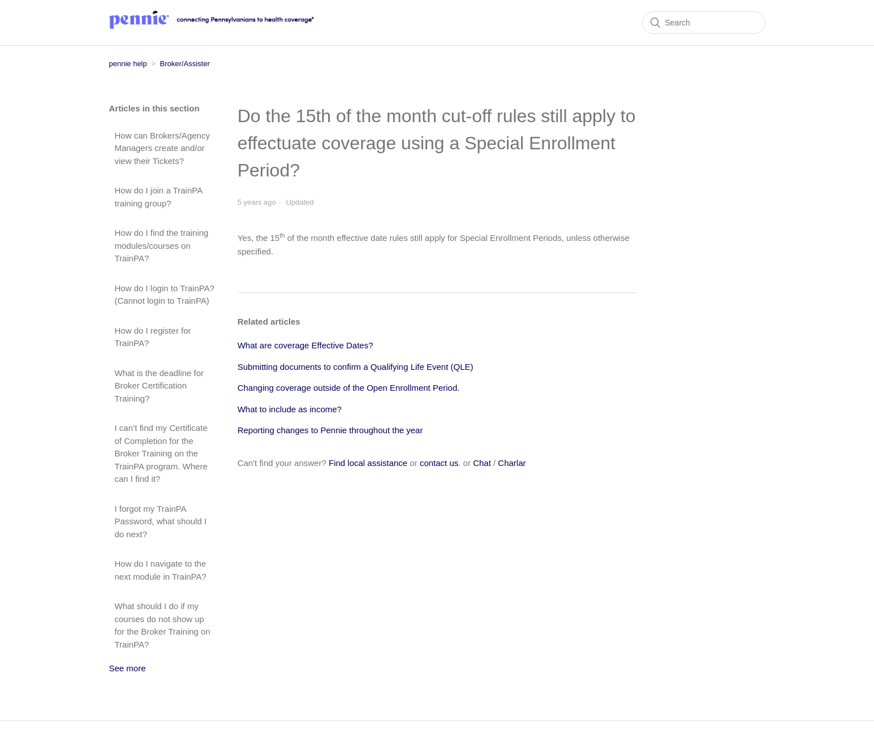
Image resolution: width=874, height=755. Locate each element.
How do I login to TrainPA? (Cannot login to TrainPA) (164, 294)
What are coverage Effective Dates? (305, 345)
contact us (439, 463)
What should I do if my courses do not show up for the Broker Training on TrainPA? (162, 625)
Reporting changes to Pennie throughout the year (330, 430)
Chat (482, 463)
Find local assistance (368, 463)
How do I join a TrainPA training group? (159, 196)
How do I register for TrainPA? (153, 337)
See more (127, 668)
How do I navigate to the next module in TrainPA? (160, 570)
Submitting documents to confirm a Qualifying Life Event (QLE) (355, 367)
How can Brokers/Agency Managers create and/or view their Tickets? (162, 148)
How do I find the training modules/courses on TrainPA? (162, 245)
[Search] (703, 22)
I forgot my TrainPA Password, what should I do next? (161, 521)
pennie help (128, 63)
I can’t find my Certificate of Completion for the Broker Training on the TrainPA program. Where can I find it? (161, 453)
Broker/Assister (185, 63)
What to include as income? (290, 409)
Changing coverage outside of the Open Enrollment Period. (349, 387)
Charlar (512, 463)
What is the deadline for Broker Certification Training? (159, 385)
